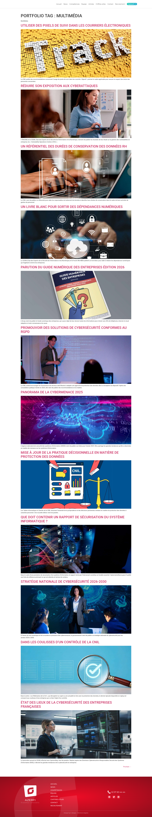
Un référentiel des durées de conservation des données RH (74, 146)
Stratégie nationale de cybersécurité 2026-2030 (64, 582)
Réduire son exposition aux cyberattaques (59, 86)
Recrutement (120, 4)
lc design (73, 813)
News (65, 4)
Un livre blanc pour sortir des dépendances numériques (72, 207)
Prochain (127, 767)
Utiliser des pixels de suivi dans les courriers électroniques (75, 25)
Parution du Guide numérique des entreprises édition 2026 (72, 267)
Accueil (59, 4)
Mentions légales (82, 813)
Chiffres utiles (101, 4)
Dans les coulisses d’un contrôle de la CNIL (60, 642)
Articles (91, 4)
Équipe (84, 4)
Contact (110, 4)
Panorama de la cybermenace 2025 (52, 392)
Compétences (74, 4)
